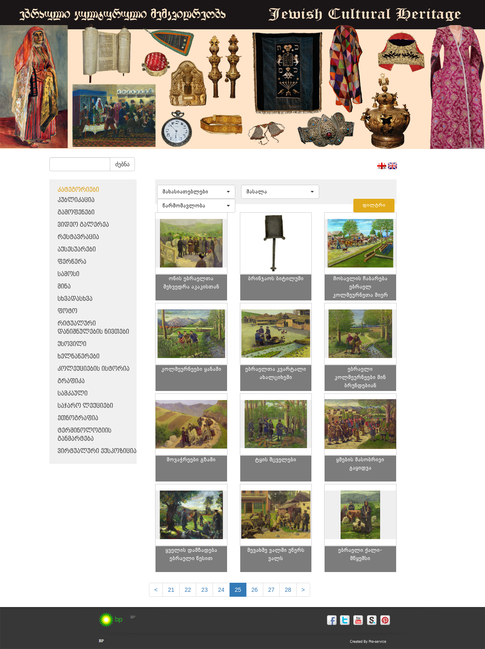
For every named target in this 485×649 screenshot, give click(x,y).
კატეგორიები (78, 189)
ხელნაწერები (79, 356)
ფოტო (67, 311)
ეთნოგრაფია (78, 418)
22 (188, 589)
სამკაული (73, 393)
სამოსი (68, 274)
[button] (196, 192)
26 (254, 589)
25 (238, 589)
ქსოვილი (72, 344)
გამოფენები (76, 212)
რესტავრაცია (78, 237)
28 (288, 589)
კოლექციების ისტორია (94, 368)
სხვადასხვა (75, 298)
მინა (64, 286)
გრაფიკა (71, 381)
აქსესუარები (77, 249)
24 (221, 589)
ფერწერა (72, 261)
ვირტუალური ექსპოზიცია (97, 451)
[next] (303, 590)
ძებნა (122, 164)
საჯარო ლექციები (85, 405)
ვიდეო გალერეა (83, 224)
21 (171, 589)
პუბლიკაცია (76, 200)
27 (271, 589)
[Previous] (156, 590)
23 (204, 589)
